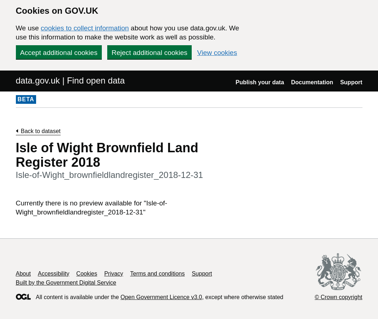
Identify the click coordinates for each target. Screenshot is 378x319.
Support (351, 82)
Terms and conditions (157, 274)
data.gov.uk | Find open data (70, 80)
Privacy (113, 274)
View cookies (217, 52)
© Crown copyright (338, 297)
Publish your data (260, 82)
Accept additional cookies (58, 52)
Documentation (312, 82)
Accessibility (53, 274)
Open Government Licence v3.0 (161, 297)
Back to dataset (41, 131)
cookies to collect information (85, 28)
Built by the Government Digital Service (66, 283)
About (23, 274)
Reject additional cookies (149, 52)
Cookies (86, 274)
